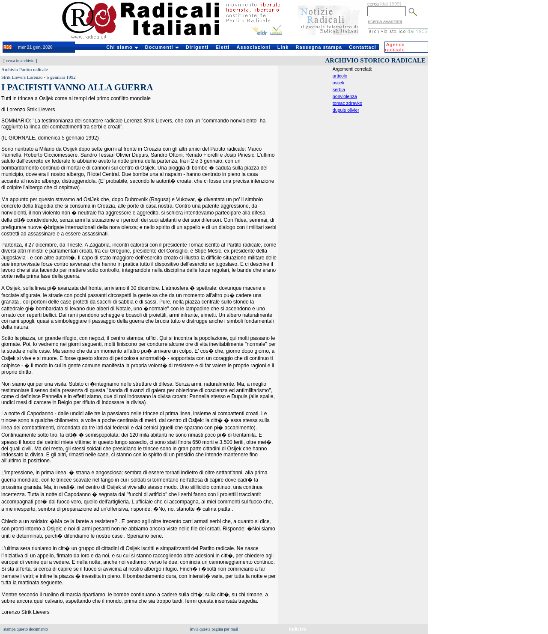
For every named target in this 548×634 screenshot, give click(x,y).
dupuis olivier (346, 110)
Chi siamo (122, 47)
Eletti (222, 47)
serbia (339, 89)
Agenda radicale (395, 47)
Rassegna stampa (318, 47)
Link (283, 47)
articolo (340, 75)
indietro (297, 629)
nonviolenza (345, 96)
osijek (338, 82)
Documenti (162, 47)
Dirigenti (197, 47)
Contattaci (362, 47)
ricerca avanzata (385, 21)
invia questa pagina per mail (214, 629)
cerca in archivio (20, 60)
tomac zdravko (347, 103)
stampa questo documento (25, 629)
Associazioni (253, 47)
